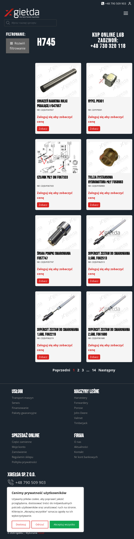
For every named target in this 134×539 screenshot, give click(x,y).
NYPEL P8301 (96, 101)
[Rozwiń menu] (126, 13)
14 (94, 370)
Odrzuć (40, 524)
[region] (45, 509)
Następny (106, 370)
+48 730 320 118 (108, 46)
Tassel (41, 532)
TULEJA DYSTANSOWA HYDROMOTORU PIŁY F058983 (105, 180)
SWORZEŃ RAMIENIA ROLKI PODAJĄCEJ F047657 (52, 103)
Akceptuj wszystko (64, 524)
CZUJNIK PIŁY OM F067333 (52, 177)
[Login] (129, 3)
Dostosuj (21, 524)
